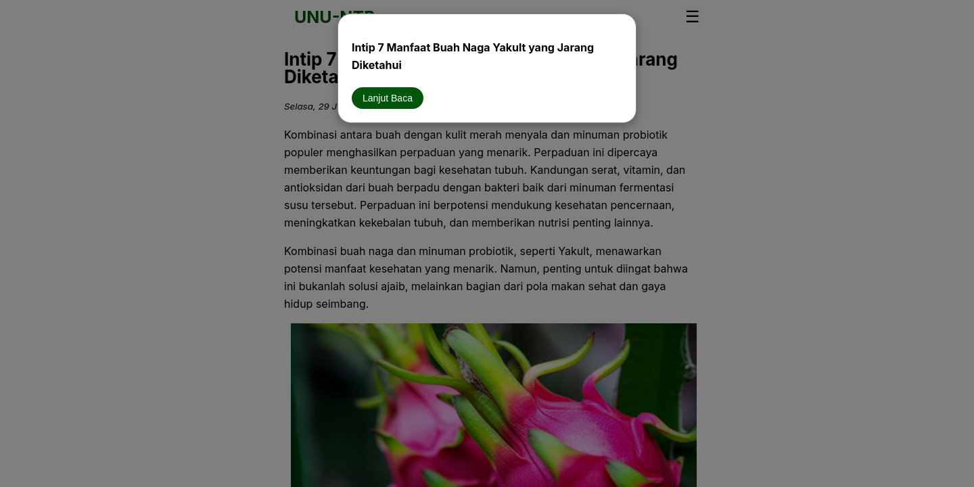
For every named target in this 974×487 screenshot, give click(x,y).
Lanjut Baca (388, 98)
